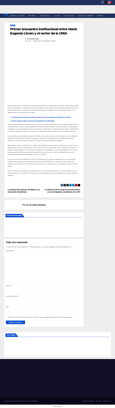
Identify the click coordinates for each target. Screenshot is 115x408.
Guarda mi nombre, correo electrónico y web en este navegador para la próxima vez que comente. (40, 317)
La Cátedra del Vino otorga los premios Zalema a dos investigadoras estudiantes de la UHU (41, 117)
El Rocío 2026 (69, 15)
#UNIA (53, 41)
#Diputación (37, 41)
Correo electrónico (12, 296)
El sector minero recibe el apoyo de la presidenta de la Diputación (32, 121)
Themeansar (34, 401)
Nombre (9, 285)
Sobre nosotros (107, 401)
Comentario (10, 251)
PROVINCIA (32, 15)
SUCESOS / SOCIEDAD (17, 15)
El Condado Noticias (33, 39)
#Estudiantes (46, 41)
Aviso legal (98, 401)
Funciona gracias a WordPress (12, 401)
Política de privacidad (88, 401)
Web (7, 307)
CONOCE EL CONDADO (85, 15)
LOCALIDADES (45, 15)
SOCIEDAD (13, 25)
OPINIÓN (100, 15)
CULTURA (57, 15)
